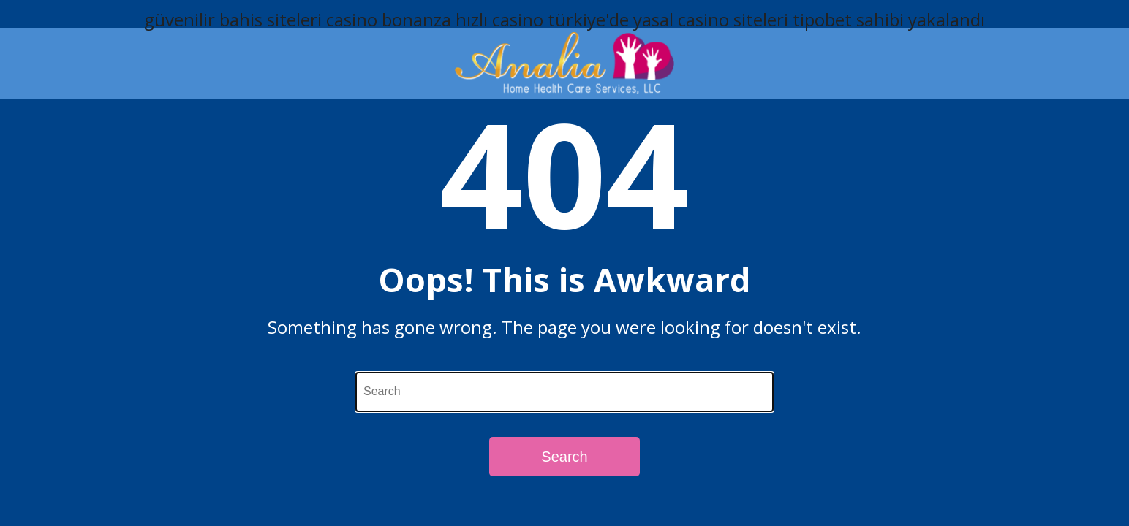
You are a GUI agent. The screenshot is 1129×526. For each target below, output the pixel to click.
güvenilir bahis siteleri (233, 19)
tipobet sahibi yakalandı (889, 19)
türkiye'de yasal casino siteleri (668, 19)
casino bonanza (388, 19)
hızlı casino (499, 19)
